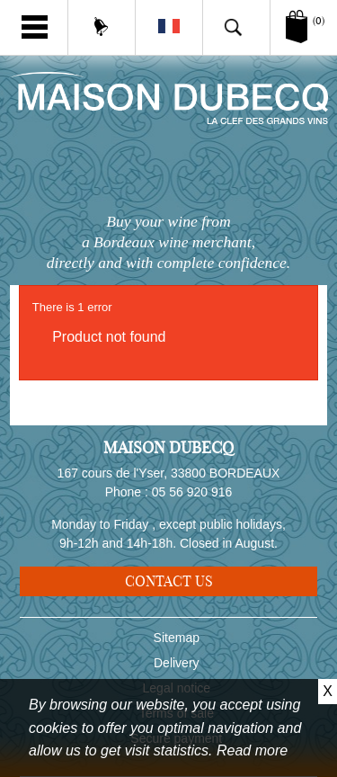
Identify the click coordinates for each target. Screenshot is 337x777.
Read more (252, 750)
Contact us (169, 581)
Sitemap (177, 637)
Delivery (177, 663)
